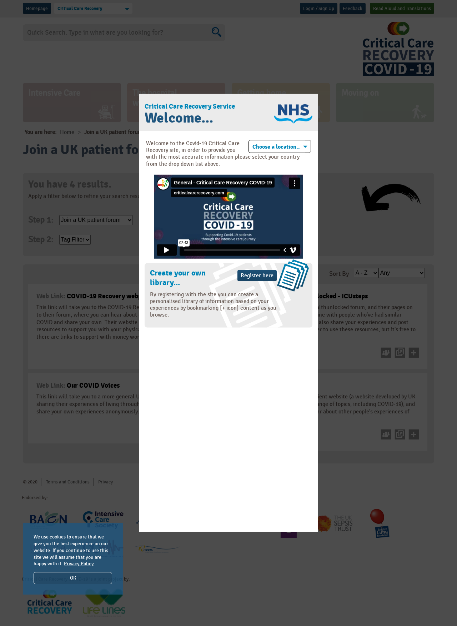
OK (73, 578)
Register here (257, 275)
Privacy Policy (79, 564)
